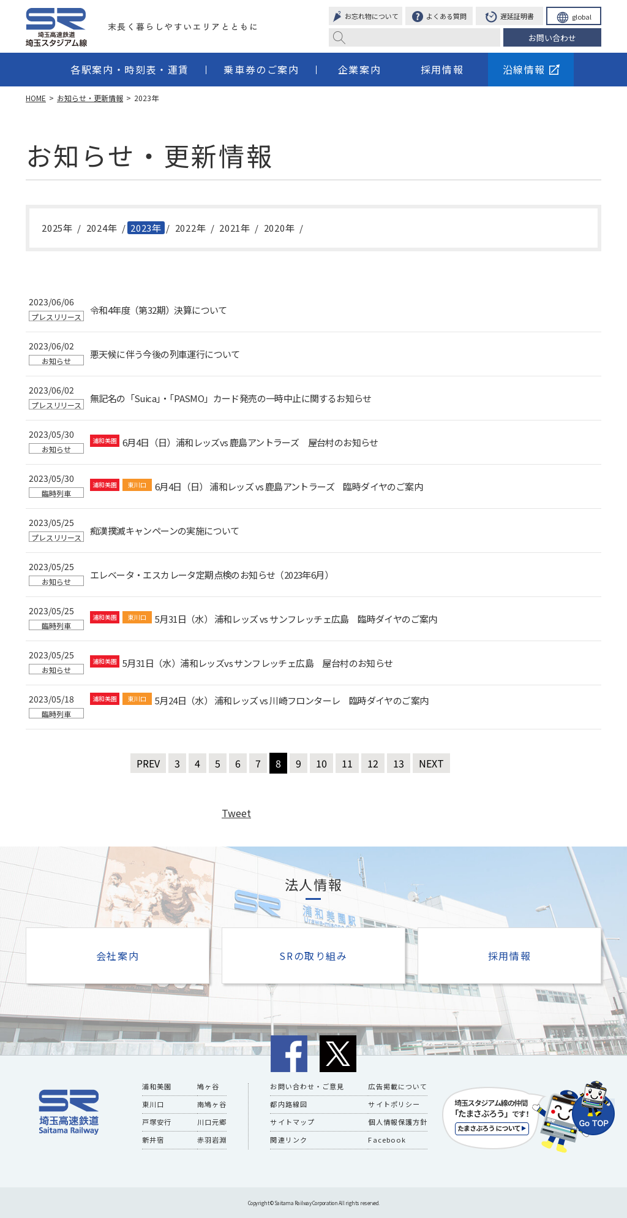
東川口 (153, 1104)
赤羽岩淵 (212, 1139)
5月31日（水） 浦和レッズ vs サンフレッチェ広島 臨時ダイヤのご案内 (296, 619)
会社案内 (117, 955)
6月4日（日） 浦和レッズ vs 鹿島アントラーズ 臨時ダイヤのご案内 (288, 487)
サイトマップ (292, 1122)
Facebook (386, 1139)
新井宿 (153, 1139)
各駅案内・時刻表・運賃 (129, 69)
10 (321, 763)
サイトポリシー (394, 1104)
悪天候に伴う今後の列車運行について (165, 354)
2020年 (279, 227)
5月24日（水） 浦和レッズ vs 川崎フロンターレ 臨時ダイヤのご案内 (291, 701)
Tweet (236, 812)
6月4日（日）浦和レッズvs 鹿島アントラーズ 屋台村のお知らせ (250, 442)
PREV (148, 763)
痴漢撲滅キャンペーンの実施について (164, 531)
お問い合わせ (552, 38)
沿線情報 (531, 69)
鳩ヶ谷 (208, 1086)
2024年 (102, 227)
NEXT (431, 763)
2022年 (190, 227)
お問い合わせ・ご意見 (307, 1086)
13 (398, 763)
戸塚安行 (156, 1122)
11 (347, 763)
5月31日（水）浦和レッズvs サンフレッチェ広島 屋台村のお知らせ (257, 663)
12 (372, 763)
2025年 (57, 227)
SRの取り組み (313, 955)
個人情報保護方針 (397, 1122)
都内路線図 (288, 1104)
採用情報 (442, 69)
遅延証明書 (509, 17)
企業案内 (359, 69)
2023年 (146, 227)
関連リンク (288, 1139)
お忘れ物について (365, 17)
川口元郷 (212, 1122)
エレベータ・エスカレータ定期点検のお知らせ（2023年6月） (211, 575)
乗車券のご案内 (261, 69)
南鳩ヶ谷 (212, 1104)
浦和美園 (156, 1086)
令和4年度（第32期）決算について (158, 310)
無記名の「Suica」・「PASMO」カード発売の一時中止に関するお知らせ (231, 398)
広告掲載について (397, 1086)
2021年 (234, 227)
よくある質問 (439, 17)
